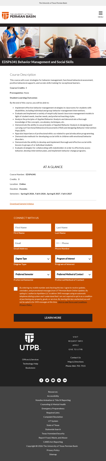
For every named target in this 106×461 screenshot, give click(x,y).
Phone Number (62, 248)
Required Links (53, 412)
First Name (19, 233)
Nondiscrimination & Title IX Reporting (53, 400)
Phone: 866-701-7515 (76, 366)
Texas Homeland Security (53, 433)
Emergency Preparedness (53, 408)
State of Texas (53, 425)
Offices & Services (30, 359)
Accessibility (53, 396)
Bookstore (30, 368)
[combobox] (58, 243)
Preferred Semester (23, 280)
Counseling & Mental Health (53, 404)
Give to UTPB (76, 349)
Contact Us (75, 357)
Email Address (21, 248)
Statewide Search (53, 429)
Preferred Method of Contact (69, 280)
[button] (100, 17)
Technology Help (30, 363)
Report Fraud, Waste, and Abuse (53, 437)
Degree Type (20, 264)
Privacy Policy (53, 450)
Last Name (60, 233)
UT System (53, 421)
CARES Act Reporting (53, 442)
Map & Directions (76, 361)
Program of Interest (65, 264)
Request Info (75, 341)
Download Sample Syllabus (22, 203)
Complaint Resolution (53, 417)
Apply (76, 345)
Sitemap (53, 454)
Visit (75, 337)
